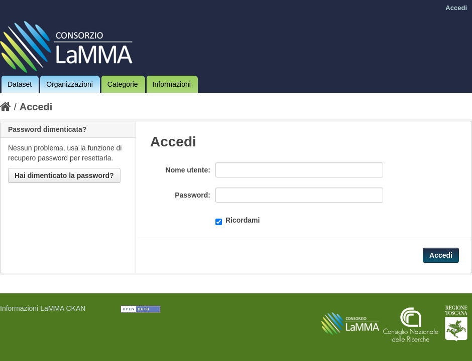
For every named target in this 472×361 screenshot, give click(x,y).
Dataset (20, 84)
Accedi (456, 8)
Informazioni (172, 84)
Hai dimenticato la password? (64, 175)
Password (191, 195)
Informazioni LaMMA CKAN (42, 308)
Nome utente (187, 170)
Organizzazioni (69, 84)
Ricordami (237, 220)
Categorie (122, 84)
